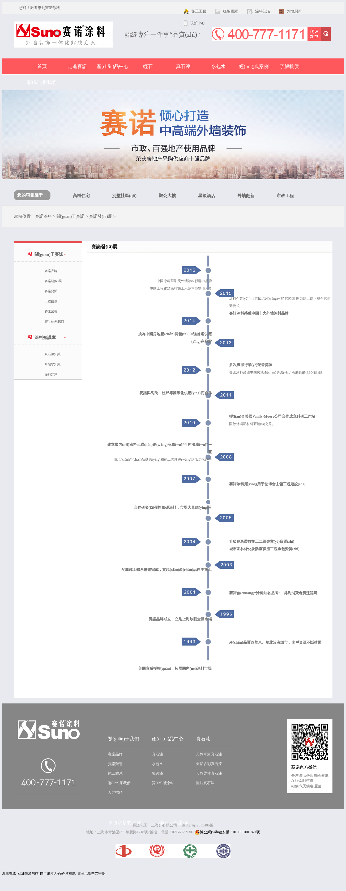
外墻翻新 (245, 195)
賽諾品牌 (51, 271)
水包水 (218, 66)
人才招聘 (115, 793)
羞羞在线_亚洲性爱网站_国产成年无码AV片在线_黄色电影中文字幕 (53, 873)
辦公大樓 (167, 195)
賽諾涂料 (43, 216)
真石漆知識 (53, 354)
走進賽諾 (77, 66)
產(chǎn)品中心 (113, 66)
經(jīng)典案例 (254, 66)
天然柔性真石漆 (209, 773)
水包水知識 (53, 364)
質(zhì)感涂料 (163, 783)
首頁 (42, 66)
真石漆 (183, 66)
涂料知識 (51, 374)
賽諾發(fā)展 (100, 216)
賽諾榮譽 (51, 311)
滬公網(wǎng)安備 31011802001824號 (227, 832)
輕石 (148, 66)
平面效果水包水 (121, 838)
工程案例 (51, 301)
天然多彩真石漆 (209, 764)
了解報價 (289, 66)
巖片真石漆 (205, 783)
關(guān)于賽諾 (71, 216)
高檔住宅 (81, 195)
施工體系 (115, 773)
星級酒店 (206, 195)
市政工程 (285, 195)
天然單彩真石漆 (209, 754)
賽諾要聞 (51, 291)
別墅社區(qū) (124, 195)
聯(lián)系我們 (42, 82)
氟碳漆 (157, 773)
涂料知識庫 (45, 337)
